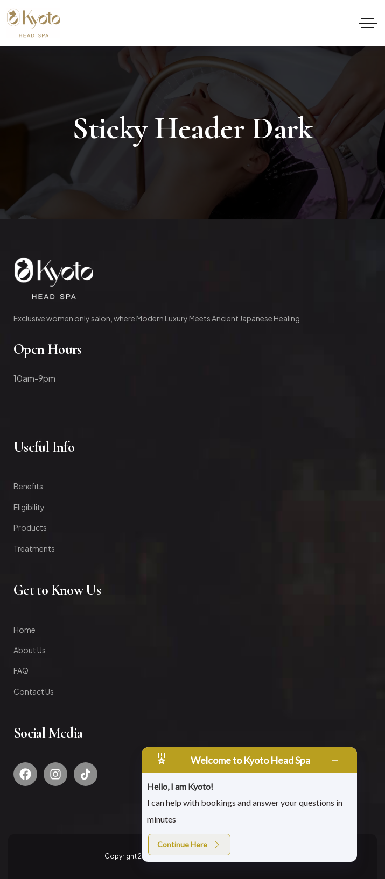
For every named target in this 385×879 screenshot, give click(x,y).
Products (30, 527)
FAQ (21, 670)
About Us (29, 650)
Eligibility (29, 507)
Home (24, 629)
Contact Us (33, 691)
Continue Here (189, 844)
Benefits (28, 486)
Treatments (34, 548)
